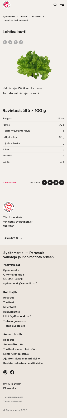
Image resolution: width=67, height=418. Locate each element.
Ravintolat (9, 307)
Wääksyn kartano (30, 88)
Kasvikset (36, 16)
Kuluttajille (10, 292)
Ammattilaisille (12, 334)
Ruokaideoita (11, 311)
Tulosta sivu (9, 182)
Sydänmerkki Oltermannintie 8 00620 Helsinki (14, 274)
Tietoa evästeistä (14, 325)
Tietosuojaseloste (14, 321)
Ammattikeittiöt (13, 344)
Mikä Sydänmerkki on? (17, 316)
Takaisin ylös (12, 237)
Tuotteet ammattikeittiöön (19, 349)
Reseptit (8, 297)
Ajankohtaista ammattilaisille (21, 358)
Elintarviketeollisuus (16, 353)
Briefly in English (12, 383)
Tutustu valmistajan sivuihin (22, 93)
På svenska (9, 388)
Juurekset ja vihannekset (16, 20)
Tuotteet (23, 16)
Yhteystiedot (11, 264)
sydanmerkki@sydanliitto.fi (20, 283)
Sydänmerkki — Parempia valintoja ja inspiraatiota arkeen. (28, 255)
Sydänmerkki (9, 16)
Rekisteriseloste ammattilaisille (23, 363)
